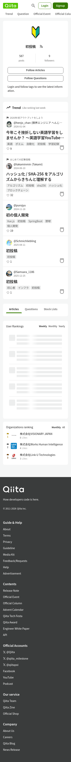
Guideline (9, 548)
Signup (60, 5)
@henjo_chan (38, 123)
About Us (8, 731)
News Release (11, 750)
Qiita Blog (9, 743)
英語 (9, 144)
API (5, 635)
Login (44, 5)
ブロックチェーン (17, 190)
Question (23, 14)
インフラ (23, 288)
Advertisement (12, 573)
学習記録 (53, 144)
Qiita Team (9, 701)
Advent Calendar (13, 610)
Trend (9, 14)
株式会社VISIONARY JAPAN (36, 434)
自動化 (30, 144)
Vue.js (10, 221)
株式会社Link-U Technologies (37, 455)
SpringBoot (35, 221)
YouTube (8, 677)
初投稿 (41, 144)
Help (6, 567)
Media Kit (9, 554)
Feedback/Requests (15, 561)
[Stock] (62, 148)
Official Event (42, 14)
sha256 (41, 185)
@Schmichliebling (25, 241)
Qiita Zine (9, 707)
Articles (14, 309)
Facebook (9, 671)
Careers (7, 737)
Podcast (8, 684)
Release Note (11, 590)
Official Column (12, 603)
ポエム (19, 144)
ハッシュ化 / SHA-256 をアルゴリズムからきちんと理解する (34, 176)
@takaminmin (28, 164)
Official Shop (11, 713)
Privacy (7, 542)
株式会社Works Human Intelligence (41, 444)
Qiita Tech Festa (12, 616)
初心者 (11, 288)
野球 (48, 221)
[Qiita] (10, 6)
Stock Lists (50, 309)
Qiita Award (10, 622)
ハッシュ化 (55, 185)
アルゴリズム (15, 185)
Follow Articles (35, 70)
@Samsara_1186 (24, 272)
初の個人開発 (17, 215)
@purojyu (20, 205)
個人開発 (12, 226)
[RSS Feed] (41, 46)
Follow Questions (35, 78)
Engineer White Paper (16, 628)
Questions (31, 309)
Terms (7, 535)
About (6, 529)
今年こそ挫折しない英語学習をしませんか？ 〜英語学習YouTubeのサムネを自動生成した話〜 (35, 135)
